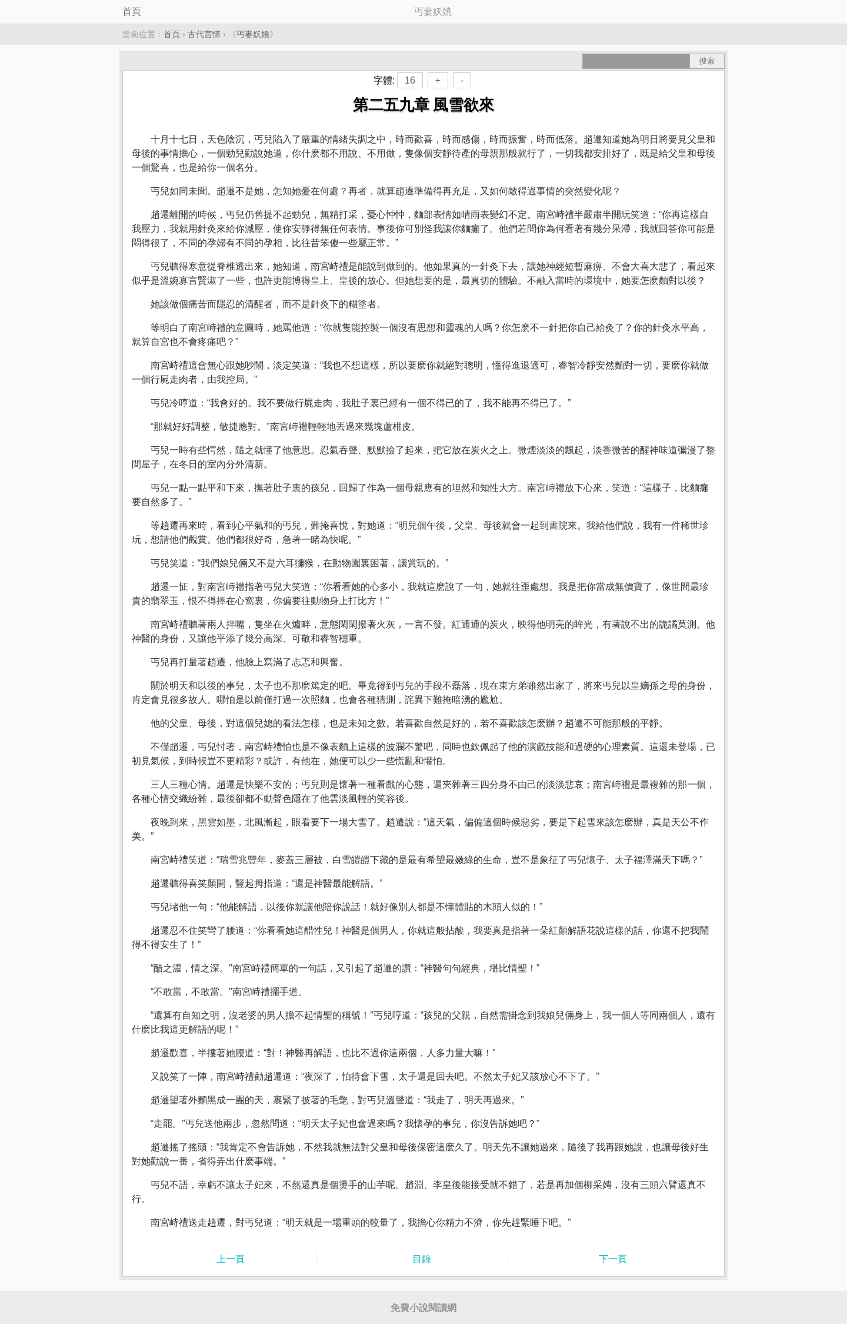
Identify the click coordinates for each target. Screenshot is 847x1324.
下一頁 (613, 1259)
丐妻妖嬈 (252, 34)
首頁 (131, 11)
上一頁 (230, 1259)
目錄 (421, 1259)
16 (410, 80)
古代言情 (204, 34)
